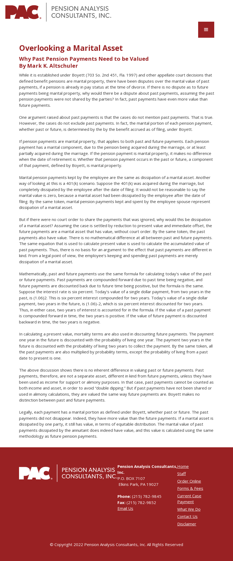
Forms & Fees (190, 488)
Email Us (125, 508)
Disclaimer (186, 523)
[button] (206, 30)
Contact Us (187, 516)
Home (183, 466)
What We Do (189, 509)
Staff (181, 473)
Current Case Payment (189, 499)
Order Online (189, 481)
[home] (58, 12)
